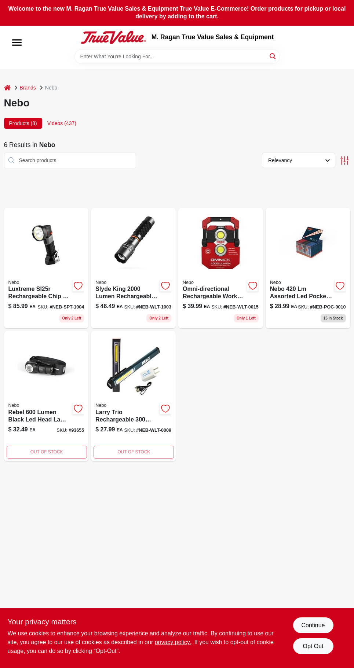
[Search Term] (177, 56)
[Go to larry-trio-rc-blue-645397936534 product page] (133, 396)
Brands (28, 88)
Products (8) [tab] (23, 123)
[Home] (7, 88)
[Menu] (17, 42)
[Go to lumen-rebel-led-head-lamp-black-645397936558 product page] (46, 396)
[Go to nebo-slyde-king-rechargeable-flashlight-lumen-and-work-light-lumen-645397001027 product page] (133, 268)
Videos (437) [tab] (61, 123)
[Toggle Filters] (344, 160)
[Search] (273, 56)
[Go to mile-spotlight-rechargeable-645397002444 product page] (46, 268)
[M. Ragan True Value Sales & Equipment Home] (113, 37)
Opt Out (313, 646)
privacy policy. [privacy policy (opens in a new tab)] (173, 642)
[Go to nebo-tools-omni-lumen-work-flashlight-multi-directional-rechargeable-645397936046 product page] (220, 268)
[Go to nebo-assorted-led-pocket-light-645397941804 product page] (308, 268)
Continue (313, 625)
